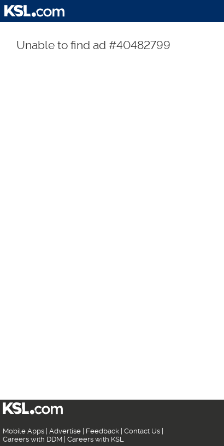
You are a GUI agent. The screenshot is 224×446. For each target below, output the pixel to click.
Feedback (102, 431)
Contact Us (142, 431)
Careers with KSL (95, 439)
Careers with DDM (32, 439)
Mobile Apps (23, 431)
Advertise (65, 431)
